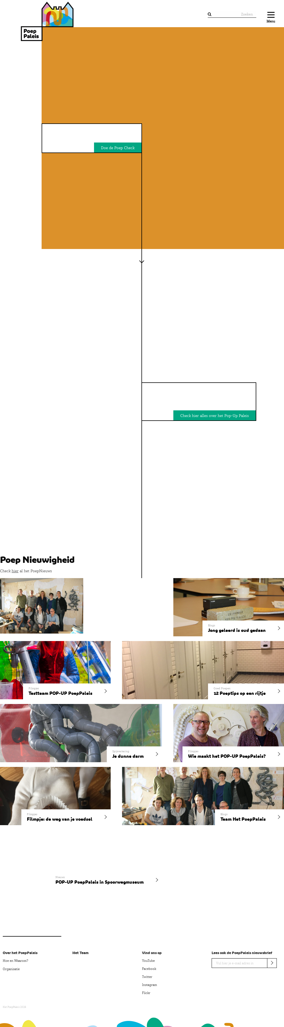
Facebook (149, 969)
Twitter (147, 977)
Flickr (146, 993)
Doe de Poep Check (118, 147)
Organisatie (11, 969)
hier (15, 570)
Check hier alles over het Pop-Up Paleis (214, 415)
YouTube (148, 961)
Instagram (149, 985)
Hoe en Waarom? (15, 961)
